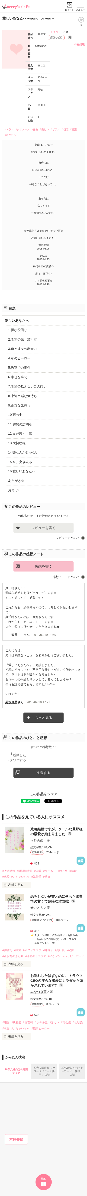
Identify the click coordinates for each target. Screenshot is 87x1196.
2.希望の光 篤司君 (22, 339)
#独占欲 (63, 871)
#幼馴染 (78, 1022)
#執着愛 (36, 876)
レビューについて (68, 538)
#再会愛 (66, 1022)
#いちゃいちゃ (20, 876)
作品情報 (79, 44)
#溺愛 (37, 871)
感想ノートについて (66, 577)
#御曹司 (7, 950)
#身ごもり (49, 871)
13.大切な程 (17, 443)
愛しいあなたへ (17, 320)
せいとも (36, 908)
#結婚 (73, 871)
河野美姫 (36, 840)
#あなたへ (10, 135)
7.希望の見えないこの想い (27, 386)
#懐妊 (46, 876)
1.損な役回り (17, 330)
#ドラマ (9, 129)
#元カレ (54, 1022)
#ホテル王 (41, 1022)
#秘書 (70, 950)
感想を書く (43, 566)
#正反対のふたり (12, 956)
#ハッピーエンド (73, 956)
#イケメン (54, 956)
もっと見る (43, 718)
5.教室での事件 (19, 367)
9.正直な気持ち (19, 405)
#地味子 (48, 950)
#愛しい (44, 129)
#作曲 (35, 129)
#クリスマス (23, 129)
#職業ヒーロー (40, 1028)
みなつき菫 (38, 992)
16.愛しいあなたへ (21, 471)
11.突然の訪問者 (20, 424)
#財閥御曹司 (24, 871)
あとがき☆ (16, 481)
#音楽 (73, 129)
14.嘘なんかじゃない (23, 452)
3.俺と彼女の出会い (22, 349)
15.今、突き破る (20, 462)
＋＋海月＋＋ (55, 31)
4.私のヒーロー (19, 358)
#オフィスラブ (32, 950)
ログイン (69, 10)
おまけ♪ (13, 490)
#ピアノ (55, 129)
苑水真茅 (11, 702)
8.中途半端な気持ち (22, 396)
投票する (43, 773)
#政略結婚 (8, 871)
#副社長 (60, 950)
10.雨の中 (15, 415)
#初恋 (65, 129)
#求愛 (6, 876)
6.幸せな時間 (17, 377)
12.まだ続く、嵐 (20, 433)
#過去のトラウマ (35, 956)
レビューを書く (43, 528)
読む (43, 1178)
